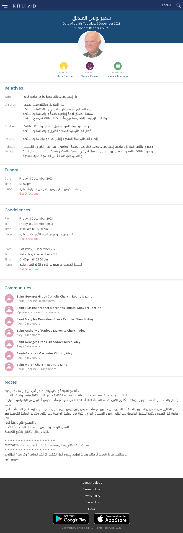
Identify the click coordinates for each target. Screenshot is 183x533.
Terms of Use (91, 489)
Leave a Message (118, 76)
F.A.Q (91, 509)
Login (166, 5)
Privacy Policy (91, 496)
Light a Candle (63, 76)
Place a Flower (89, 76)
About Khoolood (91, 483)
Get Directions (28, 193)
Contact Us (92, 502)
